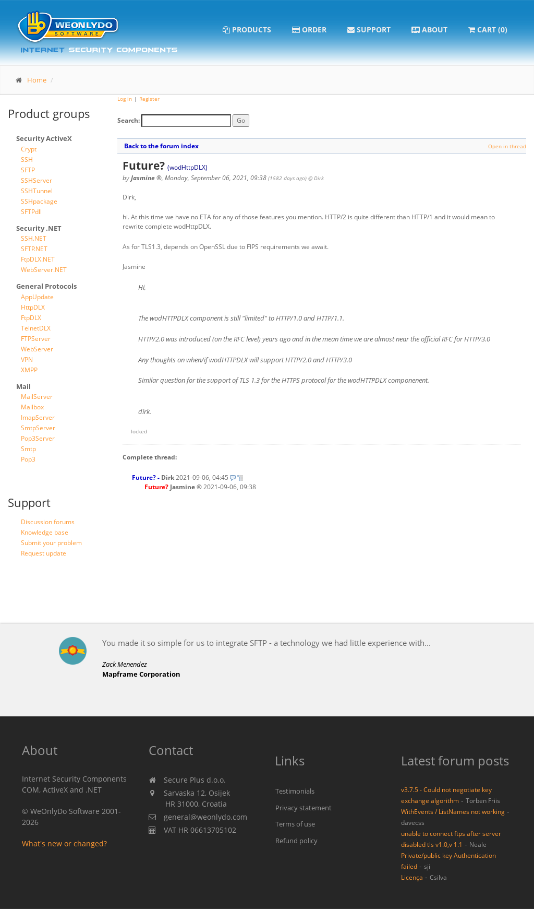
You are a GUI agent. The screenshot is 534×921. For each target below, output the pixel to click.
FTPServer (36, 338)
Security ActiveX (44, 138)
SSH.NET (33, 238)
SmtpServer (38, 427)
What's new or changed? (64, 843)
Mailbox (32, 407)
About (429, 29)
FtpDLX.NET (38, 259)
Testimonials (294, 791)
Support (369, 29)
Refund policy (296, 840)
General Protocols (46, 286)
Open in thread (507, 146)
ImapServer (38, 417)
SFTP (28, 170)
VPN (27, 359)
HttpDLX (33, 307)
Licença (412, 877)
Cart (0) (487, 29)
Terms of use (295, 824)
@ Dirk (316, 178)
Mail (23, 386)
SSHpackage (39, 201)
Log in (124, 98)
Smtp (28, 448)
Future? (144, 477)
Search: (128, 120)
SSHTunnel (37, 190)
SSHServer (36, 180)
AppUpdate (37, 296)
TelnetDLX (36, 328)
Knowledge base (44, 532)
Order (309, 29)
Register (149, 98)
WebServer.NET (44, 269)
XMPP (29, 369)
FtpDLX (31, 317)
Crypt (29, 149)
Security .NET (39, 228)
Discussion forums (48, 521)
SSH (27, 159)
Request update (43, 553)
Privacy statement (303, 807)
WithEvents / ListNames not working (453, 811)
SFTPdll (31, 211)
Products (247, 29)
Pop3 (28, 459)
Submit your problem (51, 542)
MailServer (37, 396)
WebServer (37, 349)
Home (36, 80)
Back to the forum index (161, 145)
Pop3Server (38, 438)
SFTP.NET (34, 248)
